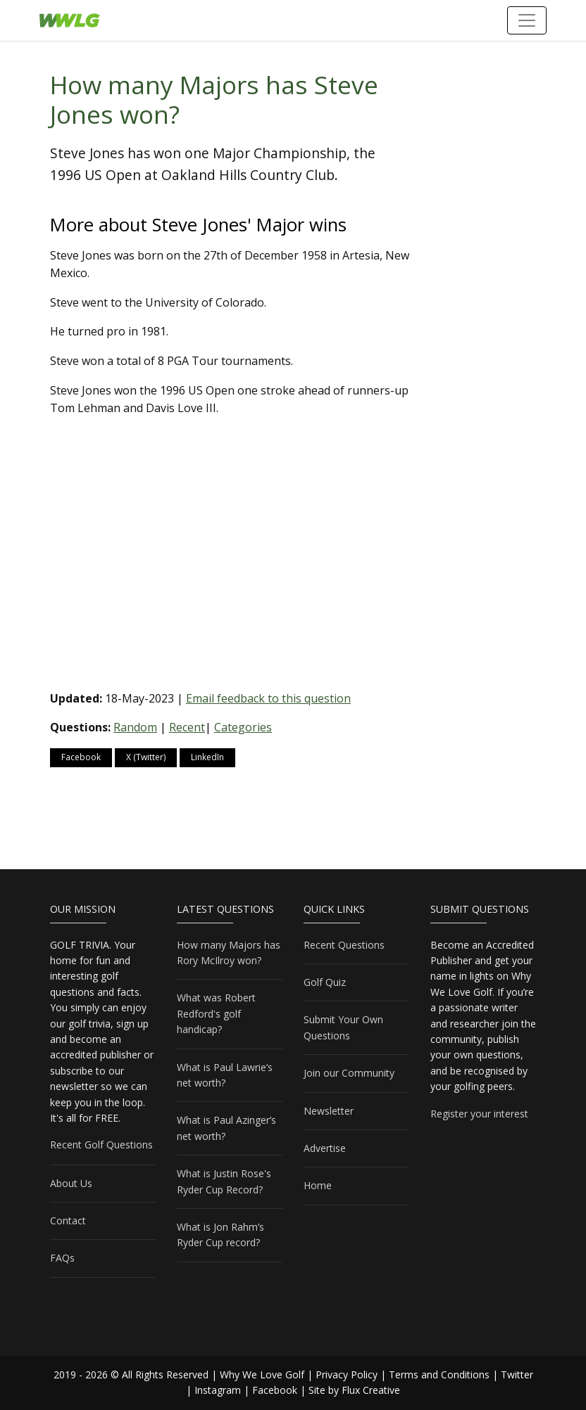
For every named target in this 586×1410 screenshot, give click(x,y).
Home (318, 1185)
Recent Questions (344, 944)
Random (135, 727)
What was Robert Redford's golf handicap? (216, 1013)
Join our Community (349, 1072)
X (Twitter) (146, 757)
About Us (71, 1183)
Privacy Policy (347, 1374)
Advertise (325, 1148)
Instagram (217, 1390)
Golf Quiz (325, 982)
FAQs (62, 1257)
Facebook (81, 757)
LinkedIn (207, 757)
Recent (187, 727)
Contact (68, 1220)
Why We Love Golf (262, 1374)
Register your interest (479, 1113)
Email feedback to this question (268, 698)
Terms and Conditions (439, 1374)
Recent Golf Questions (101, 1144)
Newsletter (329, 1110)
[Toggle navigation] (527, 20)
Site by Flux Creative (354, 1390)
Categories (243, 727)
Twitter (517, 1374)
